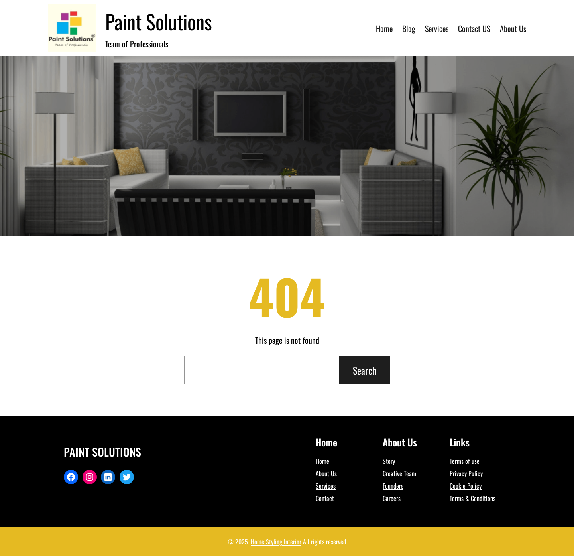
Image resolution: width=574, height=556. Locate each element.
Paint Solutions (158, 21)
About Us (326, 473)
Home (322, 461)
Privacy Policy (466, 473)
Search (365, 370)
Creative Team (399, 473)
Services (326, 486)
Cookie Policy (466, 486)
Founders (393, 486)
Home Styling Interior (276, 541)
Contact (325, 498)
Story (389, 461)
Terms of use (465, 461)
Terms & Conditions (472, 498)
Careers (392, 498)
